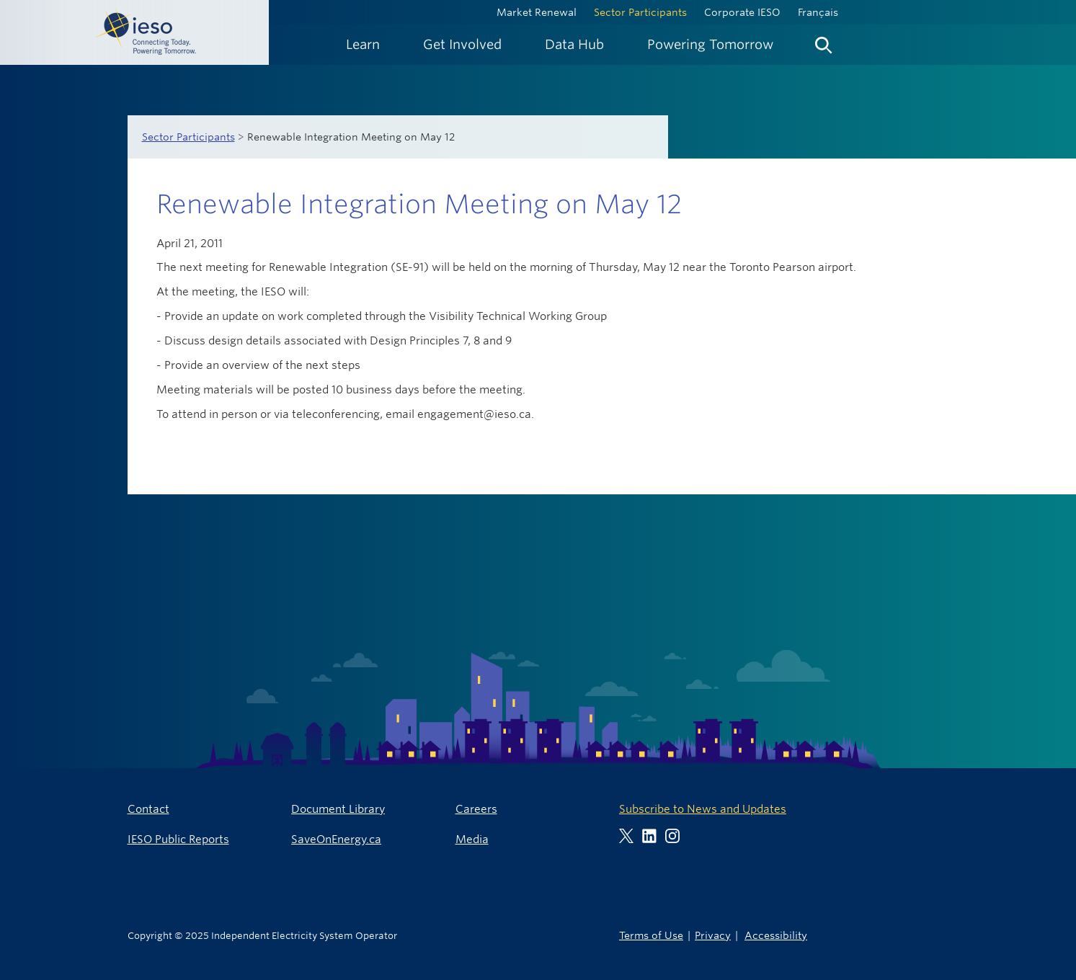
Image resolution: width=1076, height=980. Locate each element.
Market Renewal (537, 12)
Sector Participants (640, 12)
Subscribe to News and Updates (702, 809)
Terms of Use (651, 935)
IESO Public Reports (178, 839)
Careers (476, 809)
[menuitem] (362, 44)
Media (472, 839)
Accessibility (775, 935)
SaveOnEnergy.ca (336, 839)
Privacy (713, 935)
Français (818, 12)
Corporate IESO (742, 12)
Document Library (338, 809)
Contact (148, 809)
